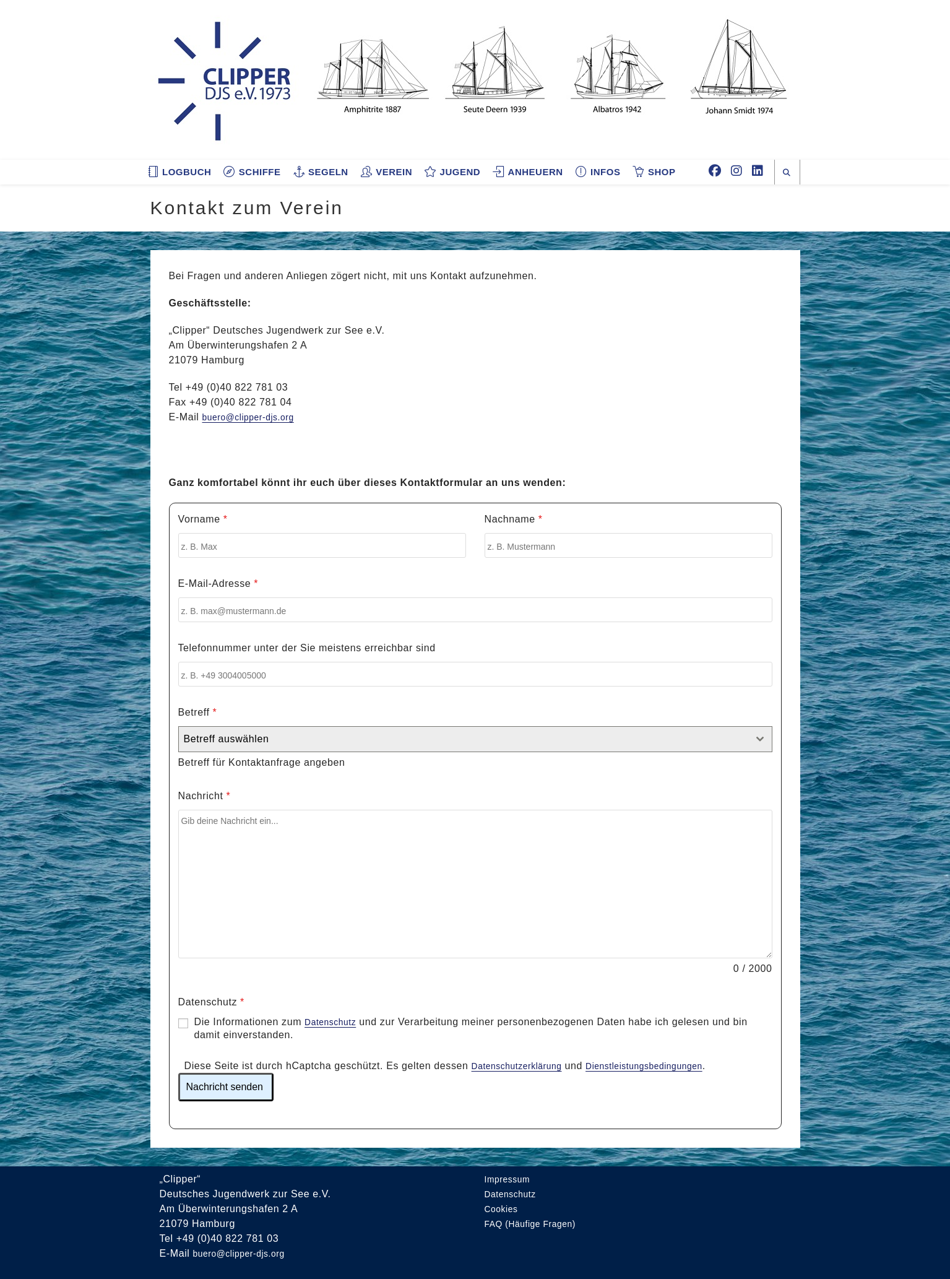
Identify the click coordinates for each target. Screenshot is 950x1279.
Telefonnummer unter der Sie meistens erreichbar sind (307, 648)
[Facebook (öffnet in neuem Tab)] (715, 171)
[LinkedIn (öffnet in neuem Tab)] (757, 171)
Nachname (514, 519)
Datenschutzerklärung (524, 1065)
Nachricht (204, 796)
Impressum (511, 1178)
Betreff (197, 712)
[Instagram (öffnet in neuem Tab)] (736, 171)
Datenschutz (211, 1002)
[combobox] (475, 739)
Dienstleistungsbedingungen (666, 1065)
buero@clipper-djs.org (254, 417)
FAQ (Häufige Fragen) (537, 1222)
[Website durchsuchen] (787, 172)
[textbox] (463, 739)
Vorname (203, 519)
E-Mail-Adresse (218, 583)
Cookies (504, 1207)
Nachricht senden (225, 1085)
